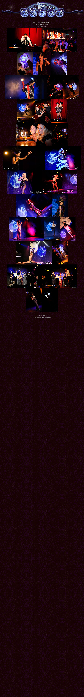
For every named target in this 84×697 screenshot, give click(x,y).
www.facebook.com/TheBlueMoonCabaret (42, 317)
